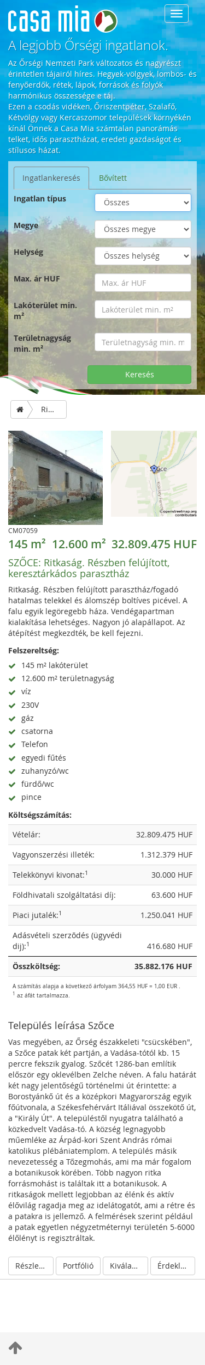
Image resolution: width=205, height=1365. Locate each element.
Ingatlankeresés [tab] (51, 178)
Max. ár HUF (37, 278)
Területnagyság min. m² (42, 343)
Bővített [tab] (113, 178)
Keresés (139, 374)
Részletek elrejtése (34, 1265)
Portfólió (78, 1265)
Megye (26, 225)
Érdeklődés (176, 1265)
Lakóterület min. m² (45, 310)
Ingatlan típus (40, 198)
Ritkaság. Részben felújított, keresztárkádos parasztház (88, 568)
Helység (28, 252)
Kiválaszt (126, 1265)
